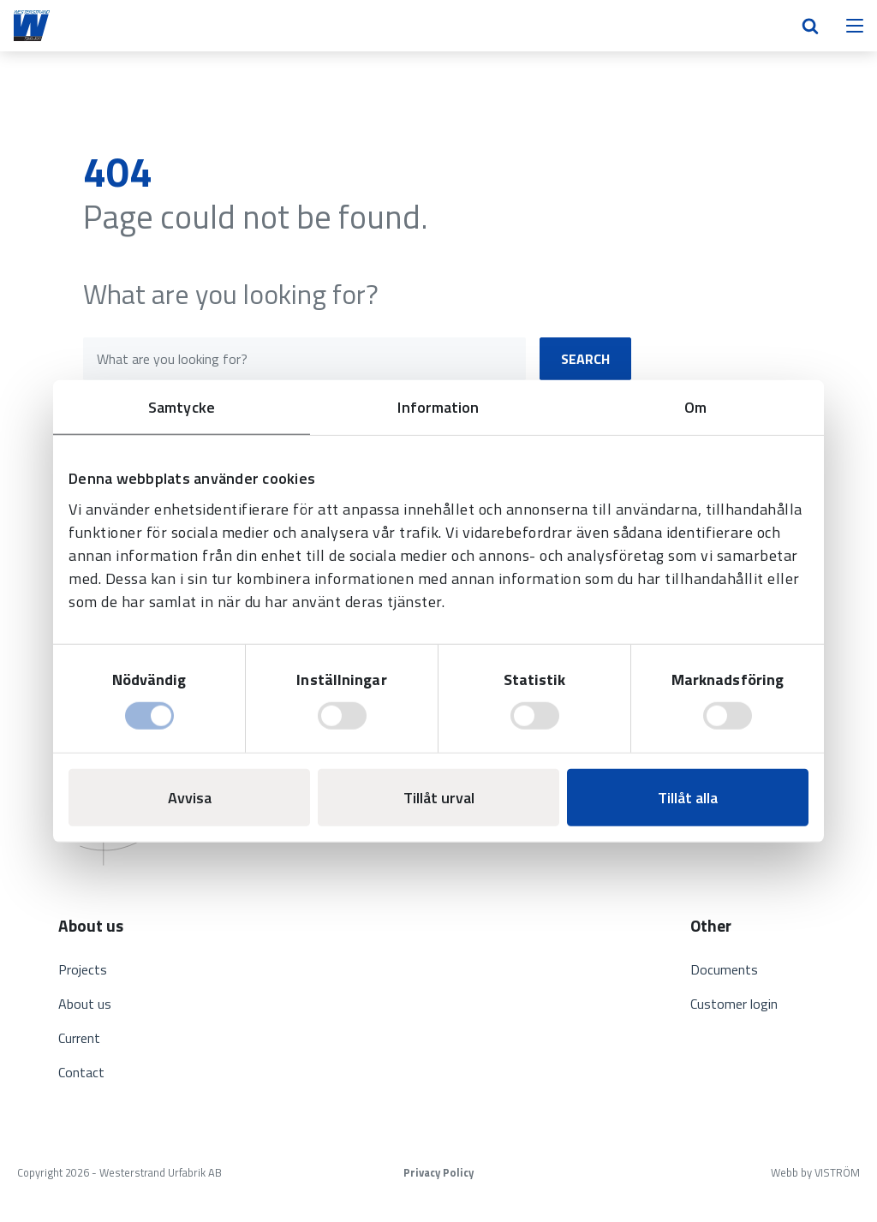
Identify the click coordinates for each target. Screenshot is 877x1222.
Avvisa (190, 797)
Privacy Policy (438, 1173)
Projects (82, 969)
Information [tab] (438, 406)
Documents (724, 969)
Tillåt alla (688, 797)
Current (79, 1038)
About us (84, 1003)
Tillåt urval (438, 797)
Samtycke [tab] (181, 406)
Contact (81, 1072)
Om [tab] (695, 406)
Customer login (734, 1003)
